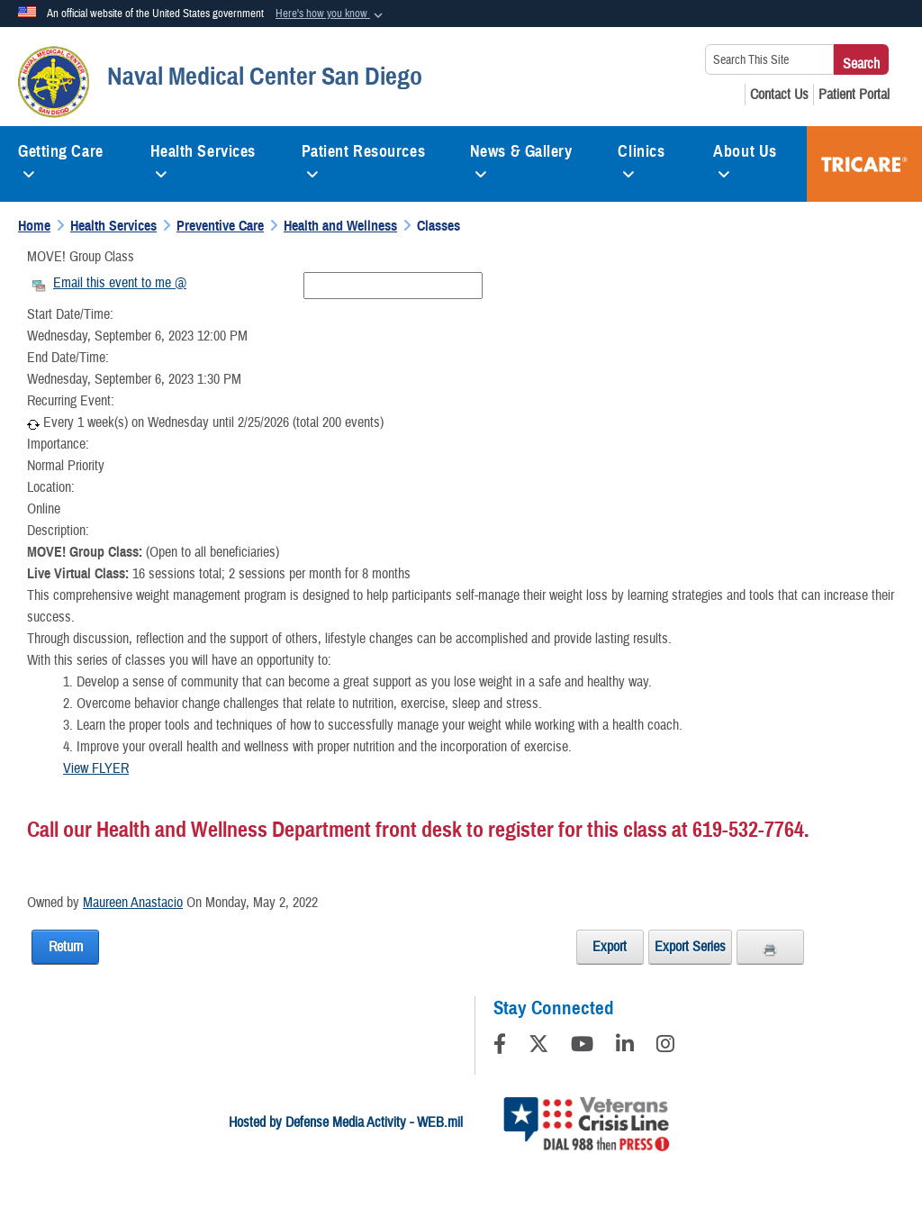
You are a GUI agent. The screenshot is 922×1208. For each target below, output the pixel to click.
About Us (744, 158)
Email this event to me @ (119, 283)
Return (66, 947)
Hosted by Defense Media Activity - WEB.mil (346, 1122)
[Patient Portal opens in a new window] (854, 95)
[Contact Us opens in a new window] (779, 95)
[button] (331, 14)
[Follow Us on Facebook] (499, 1047)
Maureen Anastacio (133, 903)
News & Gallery (521, 158)
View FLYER (96, 768)
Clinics (641, 158)
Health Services (203, 158)
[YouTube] (582, 1047)
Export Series (690, 947)
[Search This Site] (769, 59)
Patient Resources (364, 158)
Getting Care (61, 158)
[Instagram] (665, 1047)
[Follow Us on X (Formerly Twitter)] (538, 1047)
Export (609, 947)
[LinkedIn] (625, 1047)
